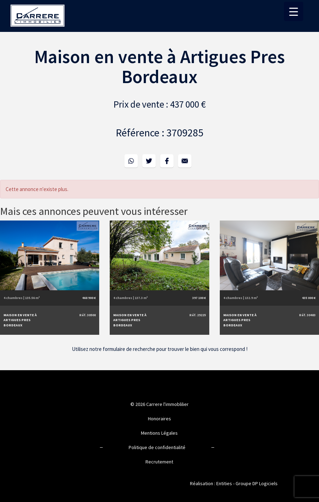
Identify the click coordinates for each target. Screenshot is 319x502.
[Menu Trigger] (293, 11)
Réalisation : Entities (211, 483)
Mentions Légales (159, 433)
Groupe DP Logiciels (257, 483)
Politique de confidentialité (157, 447)
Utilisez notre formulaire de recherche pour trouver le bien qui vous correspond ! (159, 349)
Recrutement (159, 462)
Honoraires (159, 418)
